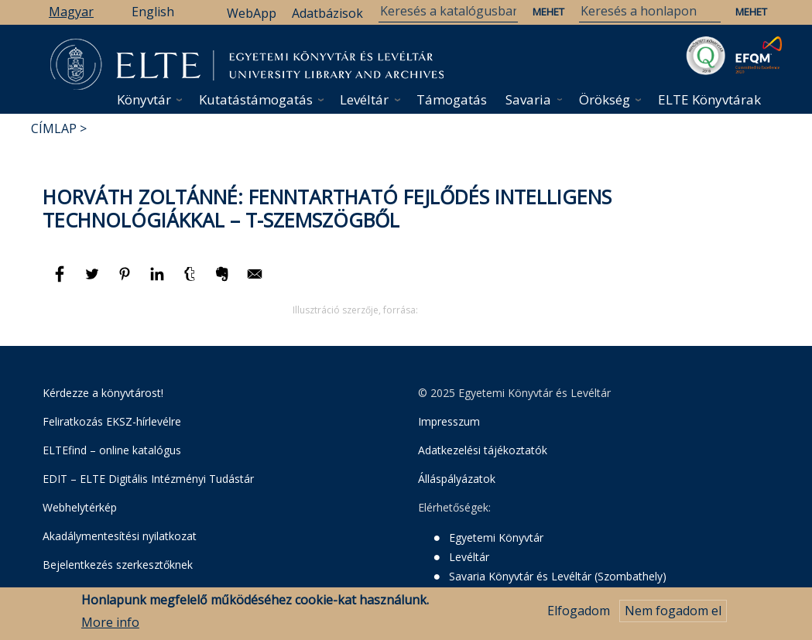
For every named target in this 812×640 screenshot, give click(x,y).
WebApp (251, 13)
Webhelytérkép (80, 507)
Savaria (528, 99)
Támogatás (451, 99)
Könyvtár (144, 99)
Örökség (604, 99)
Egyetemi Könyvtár (496, 537)
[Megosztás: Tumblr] (191, 280)
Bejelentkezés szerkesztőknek (118, 564)
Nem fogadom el (673, 611)
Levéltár (364, 99)
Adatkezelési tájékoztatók (482, 450)
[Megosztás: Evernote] (224, 280)
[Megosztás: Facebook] (61, 280)
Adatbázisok (327, 13)
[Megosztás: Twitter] (94, 280)
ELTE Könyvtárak (709, 99)
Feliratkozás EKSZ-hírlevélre (112, 421)
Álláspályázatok (456, 478)
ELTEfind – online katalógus (112, 450)
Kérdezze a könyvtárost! (103, 392)
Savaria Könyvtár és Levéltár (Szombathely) (557, 576)
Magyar (71, 11)
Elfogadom (578, 611)
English (153, 11)
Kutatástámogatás (256, 99)
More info (110, 622)
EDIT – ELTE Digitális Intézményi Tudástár (148, 478)
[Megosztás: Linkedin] (159, 280)
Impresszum (449, 421)
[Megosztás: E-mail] (254, 280)
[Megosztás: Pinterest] (126, 280)
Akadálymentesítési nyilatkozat (120, 536)
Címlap (54, 128)
